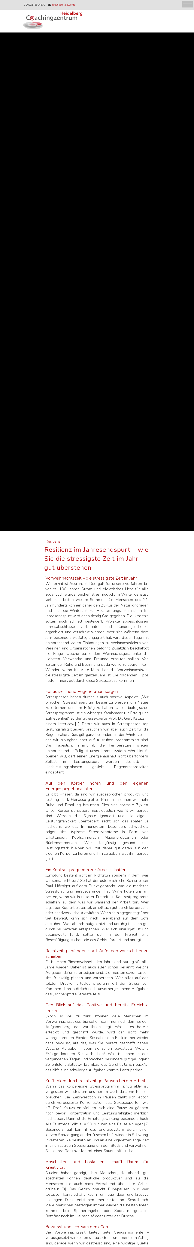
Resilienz (52, 541)
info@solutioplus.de (63, 4)
